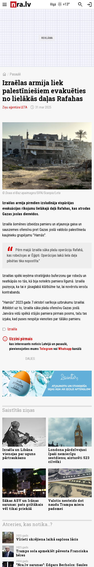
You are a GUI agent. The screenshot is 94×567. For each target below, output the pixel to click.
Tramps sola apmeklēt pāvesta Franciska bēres (52, 553)
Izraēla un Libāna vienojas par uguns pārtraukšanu (19, 454)
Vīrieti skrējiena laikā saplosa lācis (47, 539)
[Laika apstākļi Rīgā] (60, 4)
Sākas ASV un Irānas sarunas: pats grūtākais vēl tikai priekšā (22, 504)
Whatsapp (65, 349)
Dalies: (30, 359)
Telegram (46, 349)
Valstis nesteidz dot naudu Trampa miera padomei (66, 504)
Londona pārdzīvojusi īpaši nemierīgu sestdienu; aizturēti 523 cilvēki (68, 456)
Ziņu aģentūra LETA (14, 107)
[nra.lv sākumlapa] (20, 4)
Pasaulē (15, 74)
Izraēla (9, 329)
